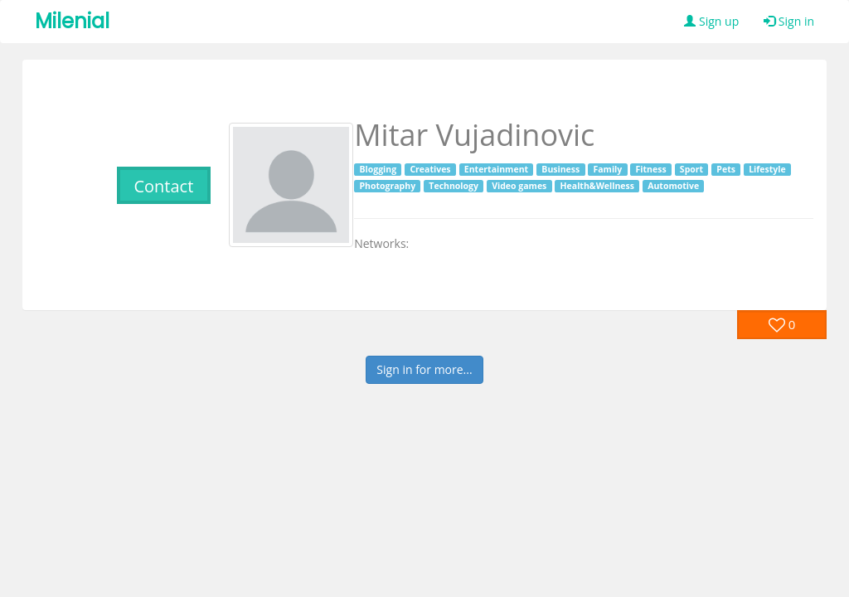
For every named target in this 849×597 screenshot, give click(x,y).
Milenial (72, 21)
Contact (163, 186)
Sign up (711, 21)
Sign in (789, 21)
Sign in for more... (424, 369)
